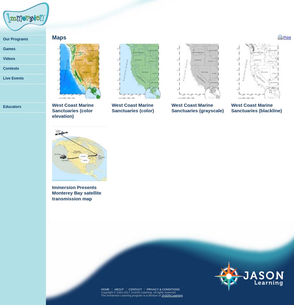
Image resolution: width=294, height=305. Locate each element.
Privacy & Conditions (163, 289)
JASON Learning (172, 295)
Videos (9, 59)
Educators (12, 107)
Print (287, 37)
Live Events (13, 78)
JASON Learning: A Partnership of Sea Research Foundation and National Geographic (252, 280)
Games (9, 49)
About (119, 289)
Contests (11, 68)
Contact (135, 289)
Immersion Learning (26, 16)
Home (105, 289)
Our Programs (15, 39)
